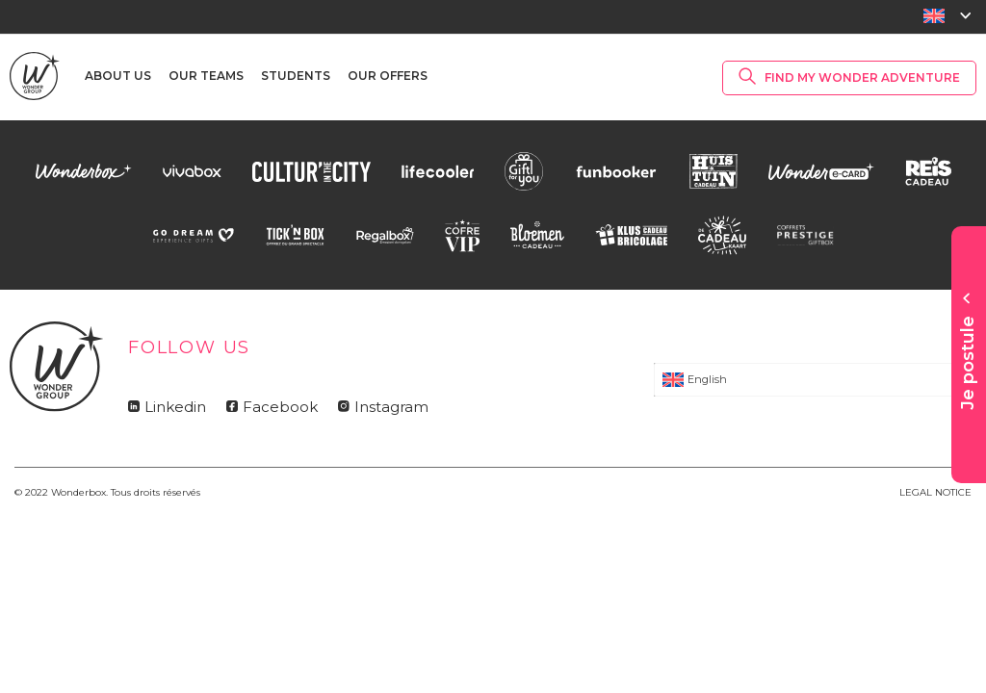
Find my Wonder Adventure (862, 77)
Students (295, 76)
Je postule (968, 363)
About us (118, 76)
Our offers (388, 76)
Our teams (206, 76)
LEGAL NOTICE (935, 492)
